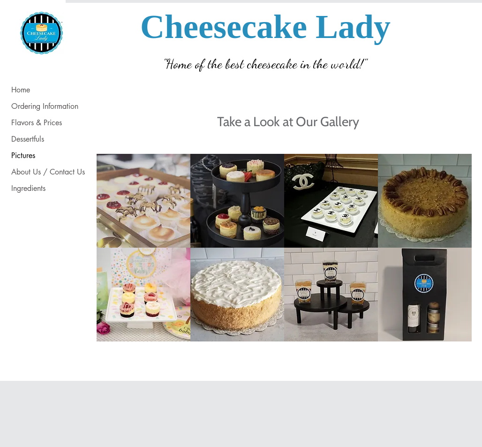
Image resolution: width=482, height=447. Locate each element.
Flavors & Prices (36, 123)
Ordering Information (44, 106)
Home (20, 90)
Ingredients (28, 188)
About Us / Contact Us (48, 172)
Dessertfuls (27, 139)
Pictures (23, 155)
